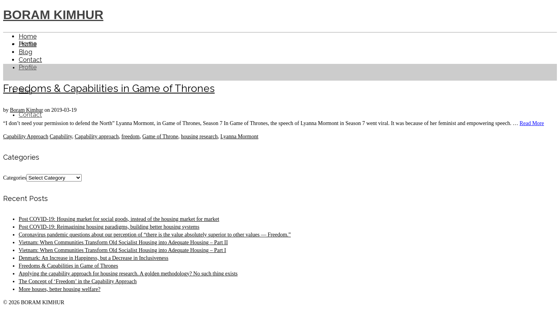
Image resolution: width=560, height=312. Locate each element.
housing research (199, 136)
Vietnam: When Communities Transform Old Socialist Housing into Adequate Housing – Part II (123, 242)
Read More (532, 123)
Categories (14, 178)
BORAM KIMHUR (53, 15)
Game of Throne (160, 136)
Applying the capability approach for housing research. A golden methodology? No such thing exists (128, 274)
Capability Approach (25, 136)
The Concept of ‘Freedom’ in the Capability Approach (77, 281)
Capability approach (97, 136)
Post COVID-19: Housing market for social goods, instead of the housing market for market (119, 219)
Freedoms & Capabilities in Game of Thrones (68, 266)
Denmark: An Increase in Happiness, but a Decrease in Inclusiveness (93, 258)
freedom (130, 136)
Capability (61, 136)
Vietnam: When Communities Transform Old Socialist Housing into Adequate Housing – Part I (122, 250)
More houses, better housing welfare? (59, 289)
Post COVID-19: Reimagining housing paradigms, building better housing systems (109, 227)
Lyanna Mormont (239, 136)
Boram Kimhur (26, 110)
